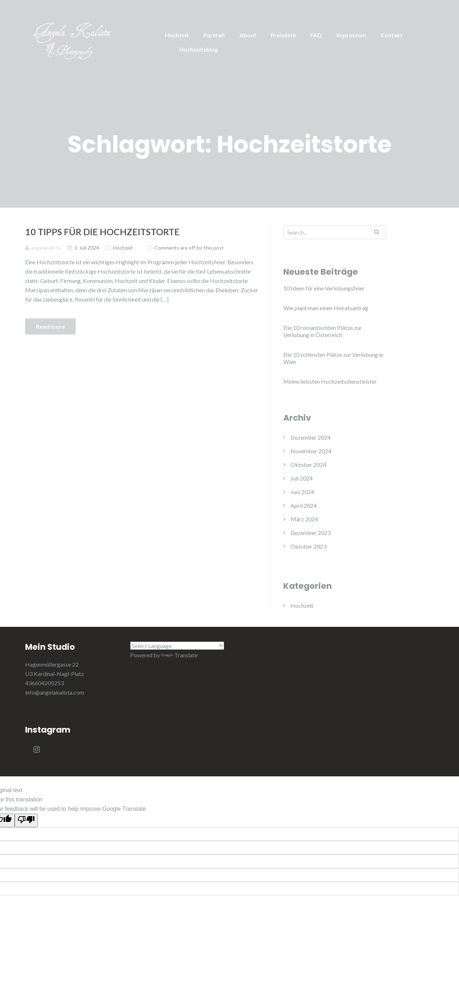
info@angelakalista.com (54, 692)
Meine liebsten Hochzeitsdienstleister (330, 381)
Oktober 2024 (308, 464)
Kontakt (391, 35)
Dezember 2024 (310, 437)
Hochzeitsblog (198, 49)
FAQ (316, 35)
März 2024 (304, 519)
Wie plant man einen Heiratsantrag (325, 307)
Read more (50, 326)
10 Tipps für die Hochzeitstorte (102, 231)
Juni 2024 (302, 491)
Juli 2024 (301, 478)
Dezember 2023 (310, 532)
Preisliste (283, 35)
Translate (179, 655)
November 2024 (310, 451)
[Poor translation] (26, 820)
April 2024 (303, 505)
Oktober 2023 (308, 546)
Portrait (214, 35)
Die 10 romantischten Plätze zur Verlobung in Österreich (322, 331)
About (248, 35)
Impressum (351, 35)
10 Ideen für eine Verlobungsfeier (324, 288)
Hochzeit (177, 35)
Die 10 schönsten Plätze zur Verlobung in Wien (333, 358)
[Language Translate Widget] (177, 646)
